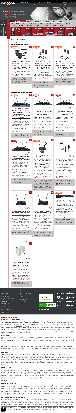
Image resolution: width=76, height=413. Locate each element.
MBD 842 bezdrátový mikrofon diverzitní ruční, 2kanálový (64, 113)
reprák (64, 356)
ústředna (63, 399)
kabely (67, 329)
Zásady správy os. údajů (26, 295)
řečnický (13, 399)
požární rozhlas (22, 406)
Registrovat (72, 2)
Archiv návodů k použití (7, 298)
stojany (36, 399)
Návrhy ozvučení (5, 293)
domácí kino (68, 322)
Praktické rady (5, 296)
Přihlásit (65, 2)
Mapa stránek (4, 312)
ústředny (68, 399)
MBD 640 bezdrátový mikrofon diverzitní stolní (43, 159)
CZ (73, 5)
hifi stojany (13, 338)
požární (10, 406)
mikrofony (18, 326)
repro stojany (20, 338)
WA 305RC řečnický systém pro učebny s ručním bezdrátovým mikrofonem (21, 264)
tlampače (47, 338)
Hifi (58, 322)
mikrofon (61, 402)
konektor (19, 402)
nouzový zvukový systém (31, 404)
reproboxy (23, 359)
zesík (23, 357)
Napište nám (23, 299)
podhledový (4, 406)
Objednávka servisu (6, 309)
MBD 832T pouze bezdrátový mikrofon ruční (65, 204)
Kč (69, 5)
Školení (3, 299)
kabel (11, 402)
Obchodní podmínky (25, 293)
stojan (31, 399)
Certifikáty (4, 304)
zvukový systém (40, 401)
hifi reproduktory (5, 338)
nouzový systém (20, 404)
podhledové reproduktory (51, 402)
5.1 (70, 357)
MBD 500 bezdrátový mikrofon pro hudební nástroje (65, 160)
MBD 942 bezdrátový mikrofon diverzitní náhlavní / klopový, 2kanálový (43, 113)
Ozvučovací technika (64, 340)
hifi (72, 331)
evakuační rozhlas (63, 338)
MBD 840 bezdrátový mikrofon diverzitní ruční (43, 211)
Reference (4, 301)
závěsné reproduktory (19, 401)
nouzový (13, 404)
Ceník (21, 296)
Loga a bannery (5, 306)
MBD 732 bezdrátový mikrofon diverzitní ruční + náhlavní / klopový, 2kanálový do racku (21, 115)
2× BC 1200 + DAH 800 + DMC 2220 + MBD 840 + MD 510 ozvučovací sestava (21, 67)
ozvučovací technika (49, 404)
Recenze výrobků (5, 303)
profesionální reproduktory (31, 338)
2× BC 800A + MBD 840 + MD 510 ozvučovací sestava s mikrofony (65, 67)
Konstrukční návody (6, 295)
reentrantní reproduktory (48, 354)
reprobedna (18, 357)
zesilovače (41, 338)
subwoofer (42, 357)
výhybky (3, 401)
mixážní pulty (61, 357)
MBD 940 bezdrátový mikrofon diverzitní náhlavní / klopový (21, 212)
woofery (11, 401)
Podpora (41, 2)
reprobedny (64, 354)
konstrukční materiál (33, 402)
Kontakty (48, 2)
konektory (62, 329)
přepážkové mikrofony (46, 406)
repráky (60, 356)
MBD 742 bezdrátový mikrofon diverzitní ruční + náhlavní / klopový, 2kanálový (21, 158)
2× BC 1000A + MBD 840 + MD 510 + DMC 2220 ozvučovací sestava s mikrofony (43, 68)
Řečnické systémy (6, 399)
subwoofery (30, 359)
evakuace (48, 362)
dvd (52, 357)
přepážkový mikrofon (58, 406)
